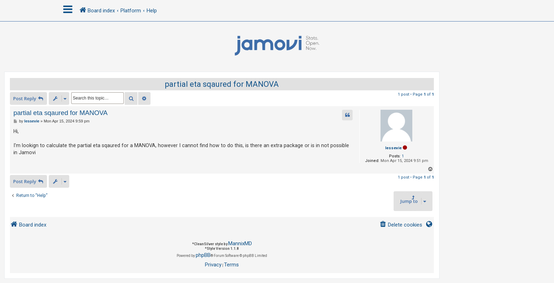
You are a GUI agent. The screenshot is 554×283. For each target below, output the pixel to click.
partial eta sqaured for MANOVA (222, 84)
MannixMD (240, 243)
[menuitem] (401, 225)
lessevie (393, 148)
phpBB (203, 255)
